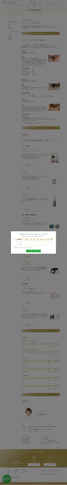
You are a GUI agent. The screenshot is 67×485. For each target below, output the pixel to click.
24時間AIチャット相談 (34, 250)
